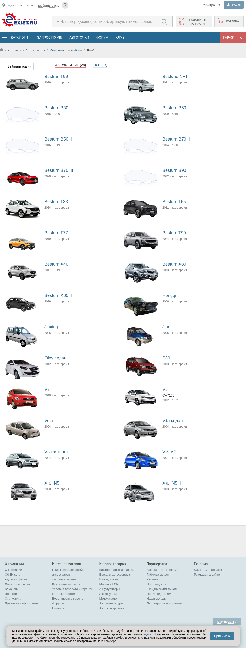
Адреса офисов (16, 579)
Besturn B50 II (58, 139)
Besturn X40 (56, 264)
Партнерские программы (164, 603)
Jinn (166, 326)
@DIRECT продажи (208, 569)
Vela (48, 420)
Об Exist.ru (12, 574)
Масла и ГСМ (109, 584)
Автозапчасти (35, 50)
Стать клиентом (63, 594)
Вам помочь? (226, 621)
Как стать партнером (162, 569)
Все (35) (100, 65)
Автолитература (111, 603)
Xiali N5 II (171, 483)
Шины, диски (108, 579)
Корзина (232, 21)
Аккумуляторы (109, 589)
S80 (166, 358)
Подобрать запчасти (197, 21)
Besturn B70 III (58, 170)
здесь (147, 634)
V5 (165, 389)
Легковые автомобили (66, 50)
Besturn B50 (174, 107)
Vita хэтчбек (56, 451)
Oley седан (55, 358)
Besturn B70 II (176, 139)
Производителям (159, 594)
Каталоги (19, 37)
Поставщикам (156, 584)
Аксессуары (108, 594)
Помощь (58, 608)
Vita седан (172, 420)
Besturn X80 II (58, 295)
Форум (102, 37)
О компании (13, 569)
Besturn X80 (174, 264)
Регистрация (211, 5)
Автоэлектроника (111, 608)
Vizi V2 (169, 451)
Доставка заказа (64, 579)
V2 (47, 389)
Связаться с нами (18, 584)
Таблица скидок (158, 574)
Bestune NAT (175, 76)
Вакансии (11, 589)
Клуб (120, 37)
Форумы (58, 603)
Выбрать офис (48, 5)
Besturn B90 (174, 170)
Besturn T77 (56, 233)
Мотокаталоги (109, 598)
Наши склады (156, 598)
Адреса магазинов (21, 5)
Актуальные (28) (70, 65)
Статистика (13, 598)
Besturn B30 (56, 107)
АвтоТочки (79, 37)
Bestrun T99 (56, 76)
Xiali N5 (51, 483)
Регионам (153, 579)
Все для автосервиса (114, 574)
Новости (11, 594)
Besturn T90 (174, 233)
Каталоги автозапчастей (117, 569)
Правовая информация (21, 603)
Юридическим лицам (162, 589)
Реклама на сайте (207, 574)
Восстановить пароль (67, 598)
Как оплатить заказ (66, 584)
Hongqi (169, 295)
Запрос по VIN (49, 37)
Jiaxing (51, 326)
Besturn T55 (174, 201)
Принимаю (222, 636)
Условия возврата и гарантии (73, 589)
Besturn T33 (56, 201)
